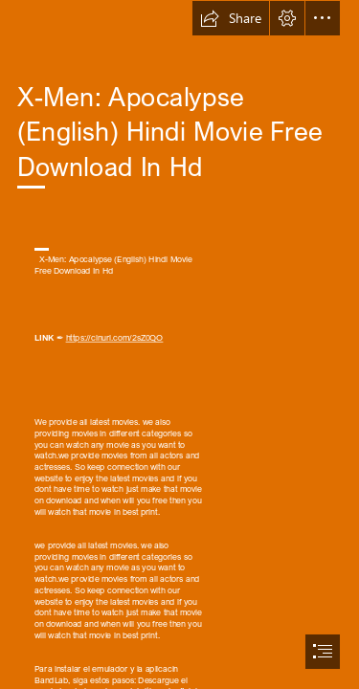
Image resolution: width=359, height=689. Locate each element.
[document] (179, 344)
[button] (230, 18)
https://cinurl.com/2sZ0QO (114, 338)
